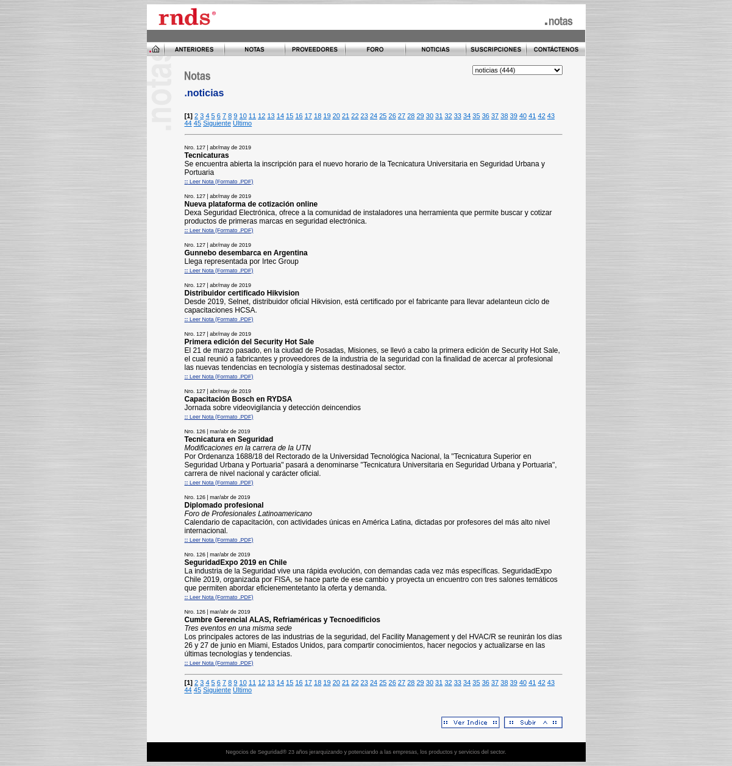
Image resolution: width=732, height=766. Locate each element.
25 (382, 115)
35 (476, 115)
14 (280, 115)
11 (252, 115)
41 (532, 115)
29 (420, 115)
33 (457, 115)
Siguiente (217, 123)
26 (392, 115)
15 (289, 115)
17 (308, 115)
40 (523, 115)
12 (261, 115)
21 (345, 115)
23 (364, 115)
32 (448, 115)
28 (410, 115)
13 (270, 115)
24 (373, 115)
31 (438, 115)
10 (243, 115)
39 (513, 115)
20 (336, 115)
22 (354, 115)
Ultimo (242, 123)
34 (467, 115)
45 (197, 123)
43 (551, 115)
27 (401, 115)
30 (429, 115)
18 (317, 115)
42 (541, 115)
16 (298, 115)
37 (495, 115)
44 (188, 123)
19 (326, 115)
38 (504, 115)
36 (485, 115)
